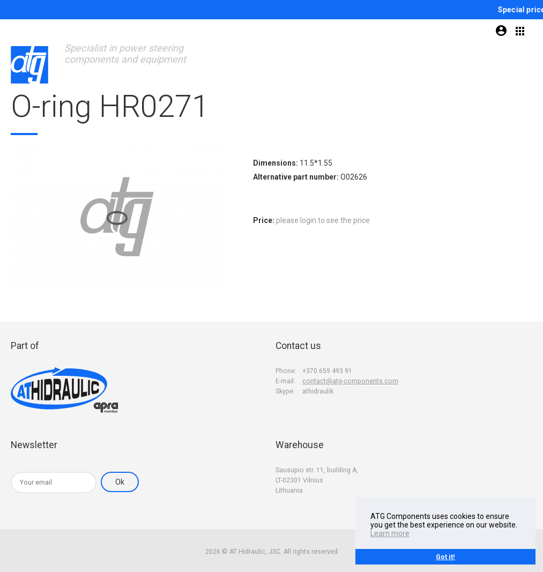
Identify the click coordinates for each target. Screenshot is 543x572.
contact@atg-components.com (350, 381)
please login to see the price (323, 220)
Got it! (445, 557)
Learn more (390, 533)
